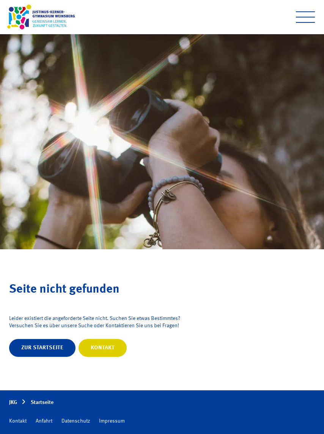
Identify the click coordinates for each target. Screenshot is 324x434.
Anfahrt (44, 421)
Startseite (42, 402)
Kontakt (103, 348)
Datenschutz (75, 421)
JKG (13, 402)
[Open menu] (305, 17)
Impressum (112, 421)
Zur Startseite (42, 348)
